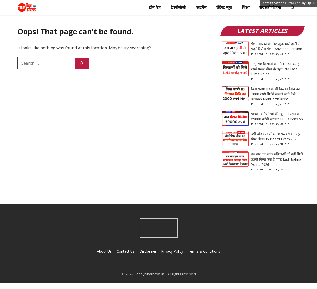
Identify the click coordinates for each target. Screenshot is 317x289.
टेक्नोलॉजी (178, 7)
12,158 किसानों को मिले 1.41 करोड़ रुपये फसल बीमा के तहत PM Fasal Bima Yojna (275, 68)
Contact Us (125, 251)
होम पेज (155, 7)
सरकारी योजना (270, 7)
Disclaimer (147, 251)
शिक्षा (245, 7)
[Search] (82, 63)
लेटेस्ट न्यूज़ (224, 7)
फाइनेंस (201, 7)
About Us (104, 251)
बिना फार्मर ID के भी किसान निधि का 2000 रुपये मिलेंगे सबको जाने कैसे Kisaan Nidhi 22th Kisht (275, 93)
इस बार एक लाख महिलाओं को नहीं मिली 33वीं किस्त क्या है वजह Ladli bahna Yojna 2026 (277, 159)
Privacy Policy (172, 251)
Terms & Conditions (204, 251)
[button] (293, 7)
